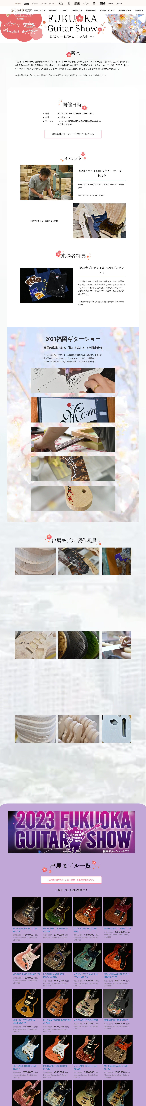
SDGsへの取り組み (115, 1013)
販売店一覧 (91, 10)
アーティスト (77, 10)
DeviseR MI (20, 1052)
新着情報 (76, 998)
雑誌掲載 (78, 1065)
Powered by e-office (73, 1103)
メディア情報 (80, 1013)
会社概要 (111, 1003)
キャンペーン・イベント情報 (86, 1016)
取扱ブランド (39, 10)
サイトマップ (111, 1029)
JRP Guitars (20, 1042)
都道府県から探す (51, 1052)
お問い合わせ (80, 1048)
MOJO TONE (20, 1055)
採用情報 (111, 1010)
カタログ (78, 1061)
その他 (77, 1032)
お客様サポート (125, 10)
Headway (48, 1029)
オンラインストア (107, 10)
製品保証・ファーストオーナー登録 (88, 1041)
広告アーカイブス (80, 1053)
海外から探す (49, 1055)
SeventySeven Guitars (25, 1039)
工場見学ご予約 (114, 1007)
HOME (16, 998)
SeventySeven (50, 1036)
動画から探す (49, 1010)
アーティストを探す (50, 1021)
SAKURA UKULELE (24, 1019)
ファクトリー (80, 1023)
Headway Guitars (22, 1015)
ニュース (64, 10)
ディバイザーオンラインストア (118, 1021)
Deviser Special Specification (27, 1045)
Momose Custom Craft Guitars (28, 1029)
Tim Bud (19, 1058)
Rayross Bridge (21, 1061)
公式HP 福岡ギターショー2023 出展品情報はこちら (71, 728)
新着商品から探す (51, 1007)
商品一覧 (53, 10)
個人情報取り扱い (113, 1041)
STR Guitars (20, 1032)
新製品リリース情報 (82, 1010)
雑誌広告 (78, 1058)
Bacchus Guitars (22, 1025)
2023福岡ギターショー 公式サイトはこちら (73, 134)
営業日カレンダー (82, 1045)
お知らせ (78, 1003)
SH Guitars (48, 1042)
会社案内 (139, 10)
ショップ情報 (80, 1006)
